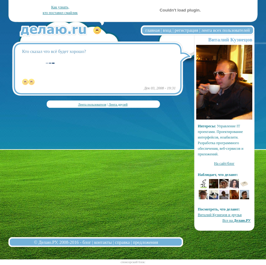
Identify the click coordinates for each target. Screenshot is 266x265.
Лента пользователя (92, 104)
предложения (145, 242)
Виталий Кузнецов (230, 40)
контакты (103, 242)
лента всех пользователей (225, 30)
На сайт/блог (224, 163)
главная (152, 30)
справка (122, 242)
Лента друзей (117, 104)
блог (87, 242)
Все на (236, 220)
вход (167, 30)
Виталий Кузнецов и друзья (220, 215)
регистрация (186, 30)
